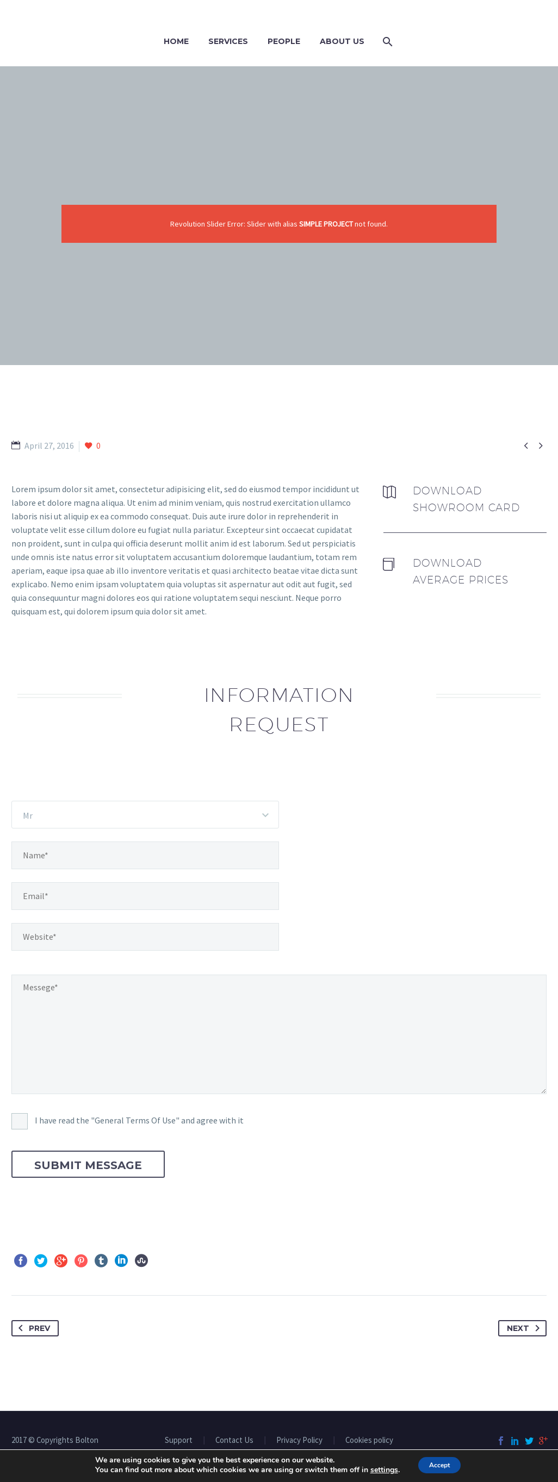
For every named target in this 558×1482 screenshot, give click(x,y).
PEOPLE (284, 41)
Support (179, 1440)
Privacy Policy (299, 1440)
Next (525, 1328)
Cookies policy (369, 1440)
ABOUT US (342, 41)
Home (176, 41)
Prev (32, 1328)
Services (228, 41)
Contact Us (234, 1440)
